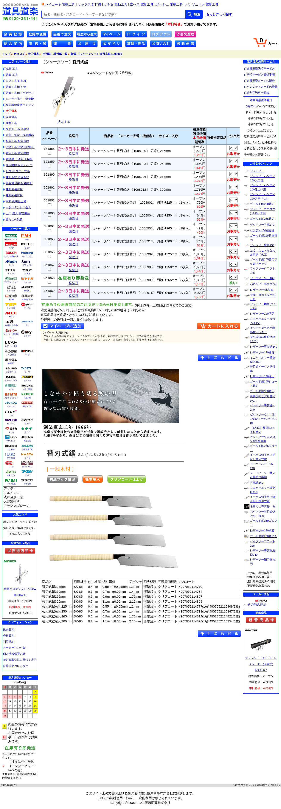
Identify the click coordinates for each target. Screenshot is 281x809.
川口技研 (11, 449)
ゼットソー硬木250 (262, 245)
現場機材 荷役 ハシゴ (18, 165)
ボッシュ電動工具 (11, 256)
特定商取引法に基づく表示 (20, 659)
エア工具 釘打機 (14, 80)
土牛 (27, 325)
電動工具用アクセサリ (18, 92)
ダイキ (27, 424)
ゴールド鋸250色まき (263, 536)
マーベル (27, 308)
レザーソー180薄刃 (262, 313)
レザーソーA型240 (261, 289)
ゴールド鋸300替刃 (262, 391)
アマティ (20, 489)
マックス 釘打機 (89, 4)
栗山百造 (27, 441)
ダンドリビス (27, 467)
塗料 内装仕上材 (14, 201)
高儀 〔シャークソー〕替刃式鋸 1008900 (96, 54)
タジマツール (11, 372)
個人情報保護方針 (14, 653)
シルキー (27, 336)
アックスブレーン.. (20, 506)
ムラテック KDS (11, 381)
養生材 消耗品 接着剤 (18, 183)
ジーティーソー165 (262, 278)
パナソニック (27, 256)
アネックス (27, 265)
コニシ (11, 467)
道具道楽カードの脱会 (259, 80)
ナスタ (27, 458)
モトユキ (11, 274)
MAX (27, 239)
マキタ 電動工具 (115, 4)
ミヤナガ (27, 282)
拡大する (63, 120)
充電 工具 (10, 68)
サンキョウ (11, 424)
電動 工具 (10, 74)
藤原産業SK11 (27, 299)
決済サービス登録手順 (259, 74)
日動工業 (27, 398)
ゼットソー (257, 171)
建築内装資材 (13, 189)
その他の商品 (257, 604)
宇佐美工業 (11, 458)
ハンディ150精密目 (262, 230)
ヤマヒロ (27, 484)
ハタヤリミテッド (11, 398)
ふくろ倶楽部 (11, 355)
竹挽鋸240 (256, 482)
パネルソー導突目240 (263, 284)
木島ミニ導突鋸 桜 (262, 506)
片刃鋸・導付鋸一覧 (54, 54)
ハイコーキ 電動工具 (60, 4)
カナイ (27, 432)
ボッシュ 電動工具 (169, 4)
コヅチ (27, 355)
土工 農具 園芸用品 (16, 213)
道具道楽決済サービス (259, 68)
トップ (6, 54)
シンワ (27, 372)
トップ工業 (11, 308)
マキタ (11, 248)
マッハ (11, 265)
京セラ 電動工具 (141, 4)
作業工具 (10, 123)
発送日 (73, 152)
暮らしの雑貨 (13, 219)
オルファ (27, 381)
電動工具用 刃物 (14, 86)
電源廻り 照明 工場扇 (18, 159)
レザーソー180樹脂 (262, 530)
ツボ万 (27, 274)
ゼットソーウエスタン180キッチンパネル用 (263, 419)
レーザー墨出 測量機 (18, 99)
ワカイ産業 (11, 484)
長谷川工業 (27, 406)
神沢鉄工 (27, 291)
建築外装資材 (13, 195)
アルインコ (11, 406)
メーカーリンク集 (14, 647)
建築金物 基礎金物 (16, 177)
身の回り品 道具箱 (16, 129)
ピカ (11, 415)
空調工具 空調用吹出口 (19, 147)
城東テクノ (11, 475)
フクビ (27, 475)
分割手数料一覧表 (256, 92)
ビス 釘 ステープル (16, 171)
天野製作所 (20, 502)
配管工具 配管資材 (16, 141)
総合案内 (8, 629)
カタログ (19, 54)
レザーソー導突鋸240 (263, 346)
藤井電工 (11, 363)
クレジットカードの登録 (261, 86)
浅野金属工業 (27, 449)
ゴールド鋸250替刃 (262, 204)
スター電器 (27, 389)
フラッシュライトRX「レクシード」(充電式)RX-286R (261, 664)
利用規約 (8, 641)
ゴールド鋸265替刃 (262, 218)
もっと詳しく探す (219, 14)
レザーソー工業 (11, 346)
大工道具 (33, 54)
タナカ (11, 432)
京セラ (27, 248)
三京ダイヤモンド (11, 282)
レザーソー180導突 (262, 352)
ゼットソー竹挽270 (262, 224)
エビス (11, 389)
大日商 (11, 299)
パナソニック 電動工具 (202, 4)
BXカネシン (11, 441)
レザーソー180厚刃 (262, 376)
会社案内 (8, 635)
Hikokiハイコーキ (11, 239)
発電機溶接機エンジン (18, 105)
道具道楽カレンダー (15, 665)
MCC (11, 317)
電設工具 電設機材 (16, 153)
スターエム (11, 291)
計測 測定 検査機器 (18, 135)
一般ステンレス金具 (17, 207)
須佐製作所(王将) (11, 325)
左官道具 (10, 117)
